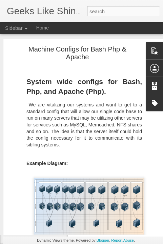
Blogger (103, 240)
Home (42, 27)
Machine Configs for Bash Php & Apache (77, 34)
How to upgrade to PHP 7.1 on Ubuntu (51, 224)
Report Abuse (122, 240)
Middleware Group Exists (39, 209)
